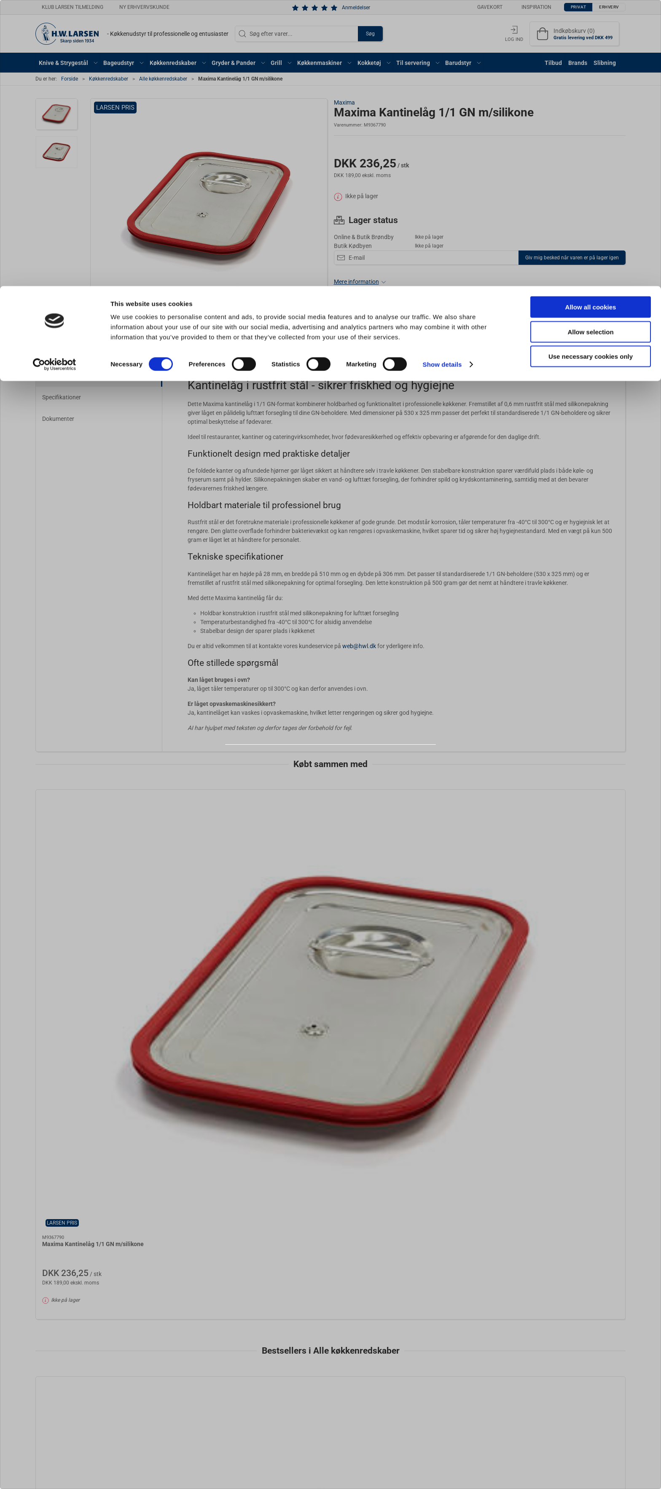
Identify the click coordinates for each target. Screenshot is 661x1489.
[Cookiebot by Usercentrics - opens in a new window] (54, 78)
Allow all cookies (590, 20)
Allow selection (590, 45)
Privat (309, 767)
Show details (442, 78)
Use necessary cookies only (590, 70)
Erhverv (349, 767)
